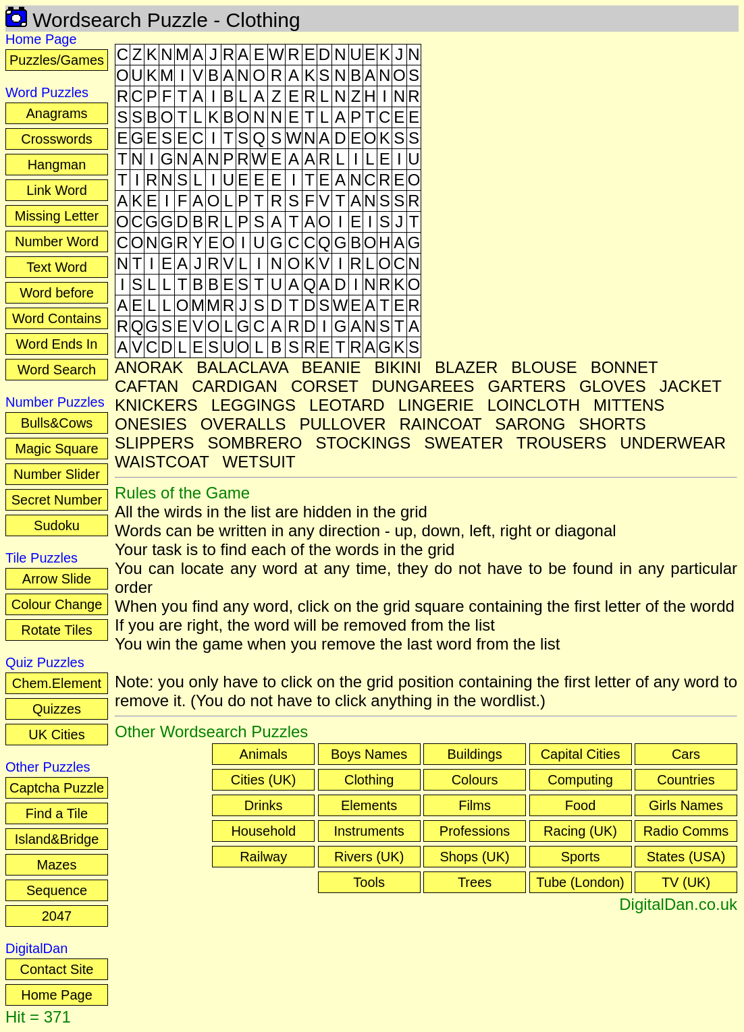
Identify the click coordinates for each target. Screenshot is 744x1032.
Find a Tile (57, 813)
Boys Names (369, 754)
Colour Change (57, 604)
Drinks (263, 805)
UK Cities (56, 734)
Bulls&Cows (57, 422)
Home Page (56, 994)
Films (474, 805)
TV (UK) (686, 882)
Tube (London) (580, 882)
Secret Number (57, 499)
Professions (475, 831)
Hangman (57, 164)
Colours (475, 779)
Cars (686, 754)
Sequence (56, 890)
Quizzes (56, 708)
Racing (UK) (580, 831)
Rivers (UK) (369, 856)
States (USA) (686, 856)
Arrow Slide (56, 578)
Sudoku (57, 525)
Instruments (369, 831)
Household (263, 831)
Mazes (57, 864)
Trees (474, 882)
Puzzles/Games (56, 60)
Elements (369, 805)
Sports (580, 856)
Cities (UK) (263, 779)
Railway (263, 856)
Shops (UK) (474, 856)
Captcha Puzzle (56, 787)
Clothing (369, 779)
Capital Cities (580, 754)
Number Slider (57, 474)
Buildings (475, 754)
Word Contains (56, 318)
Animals (264, 754)
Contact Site (57, 969)
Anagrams (56, 113)
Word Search (57, 369)
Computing (580, 779)
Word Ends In (57, 344)
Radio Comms (686, 831)
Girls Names (686, 805)
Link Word (56, 190)
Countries (686, 779)
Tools (369, 882)
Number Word (57, 241)
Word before (57, 292)
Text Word (56, 267)
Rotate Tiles (56, 630)
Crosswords (56, 139)
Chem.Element (56, 683)
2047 (57, 916)
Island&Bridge (57, 839)
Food (580, 805)
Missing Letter (57, 215)
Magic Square (56, 448)
